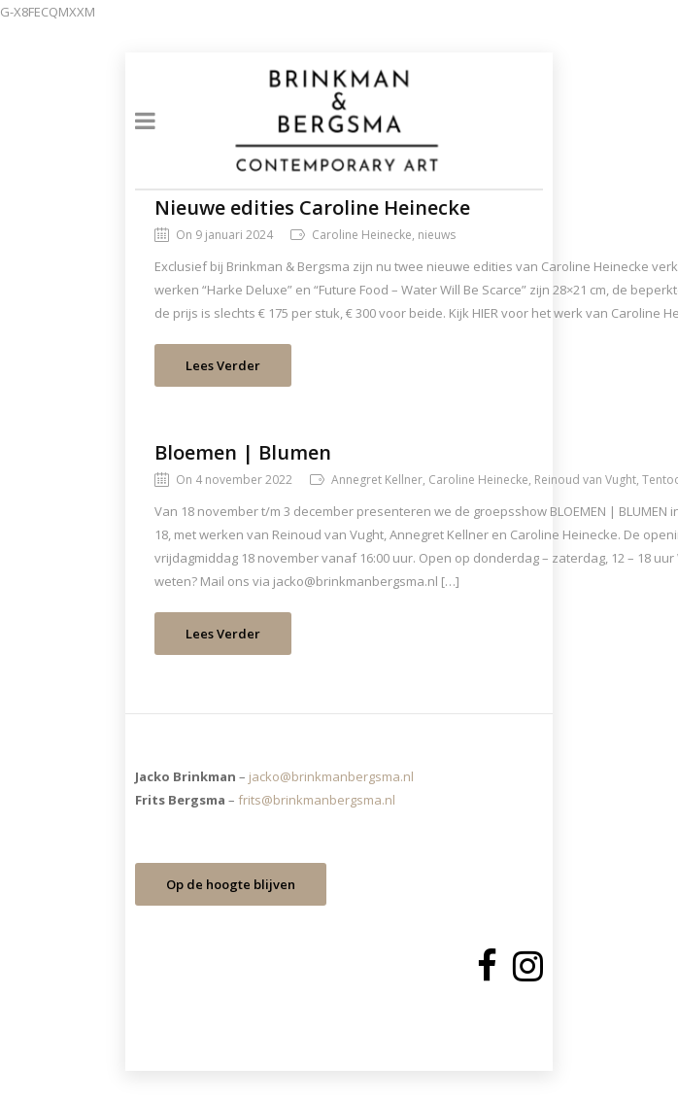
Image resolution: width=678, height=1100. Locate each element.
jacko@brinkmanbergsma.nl (331, 776)
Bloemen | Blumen (242, 452)
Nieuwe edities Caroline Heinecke (312, 207)
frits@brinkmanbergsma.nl (316, 799)
